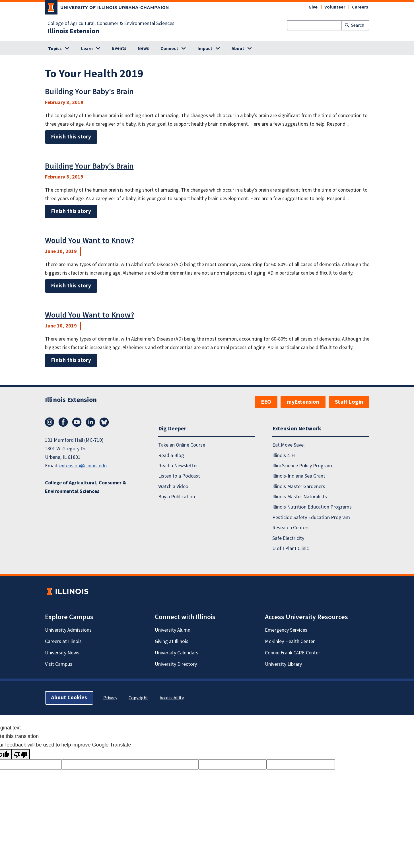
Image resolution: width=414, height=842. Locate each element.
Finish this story (71, 137)
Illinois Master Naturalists (299, 496)
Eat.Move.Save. (288, 445)
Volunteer (334, 7)
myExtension (303, 402)
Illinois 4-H (283, 455)
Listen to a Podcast (179, 476)
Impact (204, 48)
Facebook (63, 422)
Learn (87, 48)
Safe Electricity (288, 538)
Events (119, 48)
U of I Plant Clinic (290, 548)
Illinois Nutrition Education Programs (312, 507)
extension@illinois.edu (83, 465)
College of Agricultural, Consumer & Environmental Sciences (111, 23)
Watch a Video (173, 486)
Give (313, 7)
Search (357, 25)
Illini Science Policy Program (302, 465)
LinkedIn (90, 422)
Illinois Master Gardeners (298, 486)
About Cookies (69, 698)
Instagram (49, 422)
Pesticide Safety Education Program (311, 517)
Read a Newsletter (178, 465)
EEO (266, 402)
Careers (360, 7)
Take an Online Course (181, 445)
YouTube (77, 422)
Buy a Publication (176, 496)
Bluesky (104, 422)
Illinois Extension (73, 31)
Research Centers (291, 527)
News (143, 48)
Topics (55, 48)
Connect (169, 48)
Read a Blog (171, 455)
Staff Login (349, 402)
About (238, 48)
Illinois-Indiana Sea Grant (298, 476)
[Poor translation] (21, 754)
